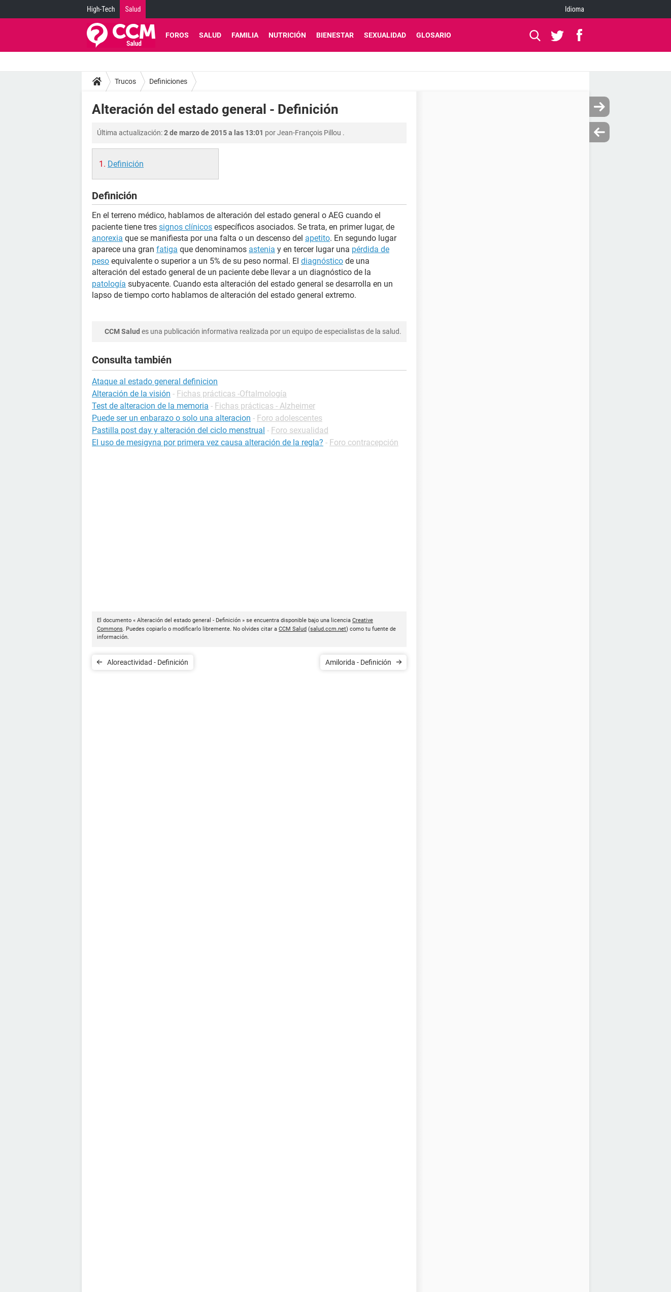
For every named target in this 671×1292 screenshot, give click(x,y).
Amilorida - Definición (358, 662)
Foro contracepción (363, 442)
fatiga (167, 249)
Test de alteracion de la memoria (150, 406)
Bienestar (335, 35)
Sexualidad (385, 35)
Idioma (574, 9)
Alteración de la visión (131, 393)
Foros (177, 35)
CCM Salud (293, 629)
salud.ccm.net (328, 629)
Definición (126, 164)
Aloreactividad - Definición (147, 662)
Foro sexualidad (299, 430)
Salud (133, 9)
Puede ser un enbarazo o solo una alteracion (171, 418)
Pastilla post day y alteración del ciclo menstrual (178, 430)
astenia (262, 249)
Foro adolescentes (289, 418)
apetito (317, 238)
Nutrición (287, 35)
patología (109, 284)
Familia (244, 35)
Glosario (433, 35)
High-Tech (101, 9)
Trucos (125, 81)
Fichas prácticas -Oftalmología (232, 393)
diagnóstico (322, 261)
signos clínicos (185, 227)
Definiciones (168, 81)
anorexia (107, 238)
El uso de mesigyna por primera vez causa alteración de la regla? (207, 442)
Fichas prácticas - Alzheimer (265, 406)
